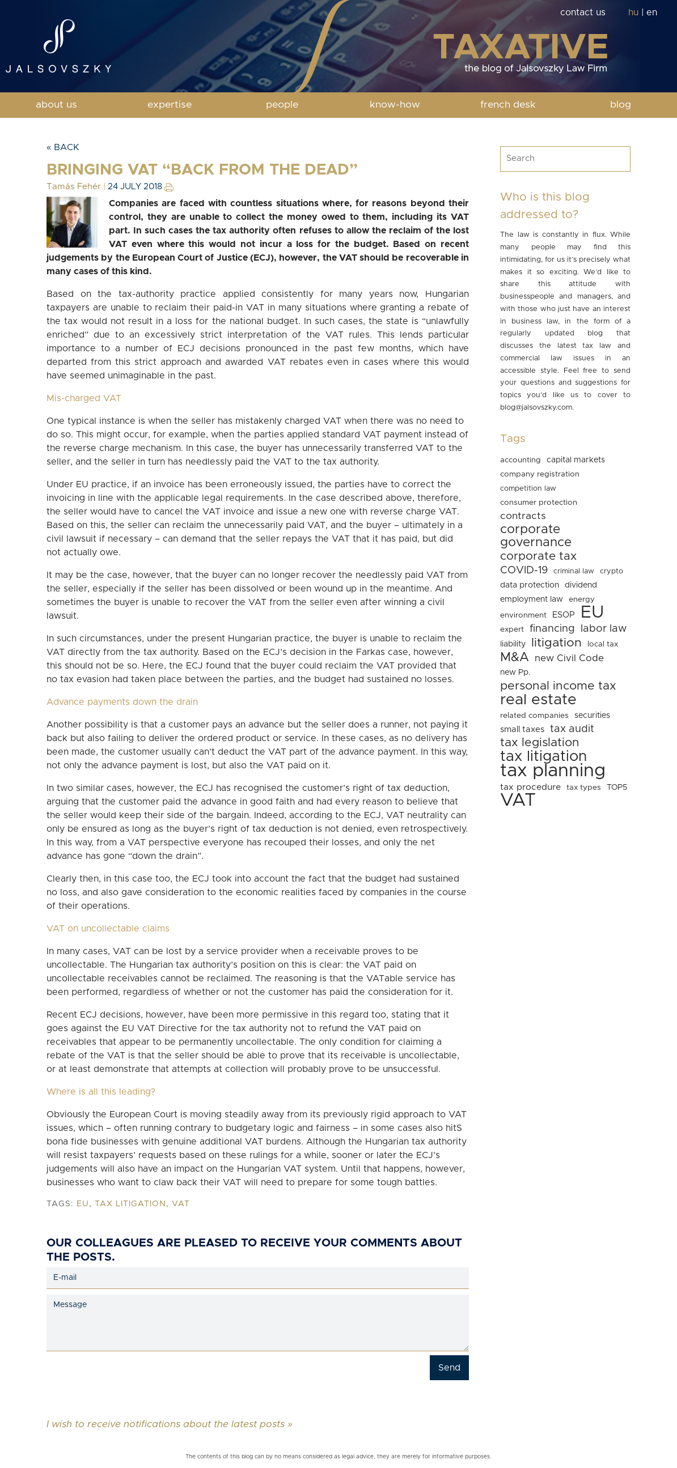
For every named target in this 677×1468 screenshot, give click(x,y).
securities (592, 716)
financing (552, 628)
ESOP (563, 615)
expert (512, 629)
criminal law (573, 571)
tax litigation (130, 1204)
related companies (534, 716)
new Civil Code (569, 658)
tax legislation (539, 742)
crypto (611, 571)
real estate (538, 699)
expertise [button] (169, 105)
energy (582, 599)
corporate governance (536, 536)
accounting (520, 460)
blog (620, 105)
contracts (523, 516)
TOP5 (617, 788)
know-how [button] (395, 105)
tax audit (572, 729)
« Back (62, 147)
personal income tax (558, 686)
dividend (581, 585)
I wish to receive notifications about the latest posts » (169, 1423)
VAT (181, 1204)
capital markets (576, 460)
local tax (602, 644)
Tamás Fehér (73, 186)
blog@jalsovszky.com (536, 407)
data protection (529, 585)
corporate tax (538, 556)
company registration (539, 474)
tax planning (553, 771)
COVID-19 (524, 570)
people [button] (282, 105)
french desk (508, 105)
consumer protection (538, 503)
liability (513, 644)
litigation (556, 643)
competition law (528, 488)
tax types (583, 788)
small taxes (522, 729)
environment (523, 615)
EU (83, 1204)
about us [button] (56, 105)
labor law (604, 628)
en (651, 12)
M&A (514, 657)
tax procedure (530, 787)
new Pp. (515, 672)
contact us (583, 12)
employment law (531, 599)
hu (633, 12)
